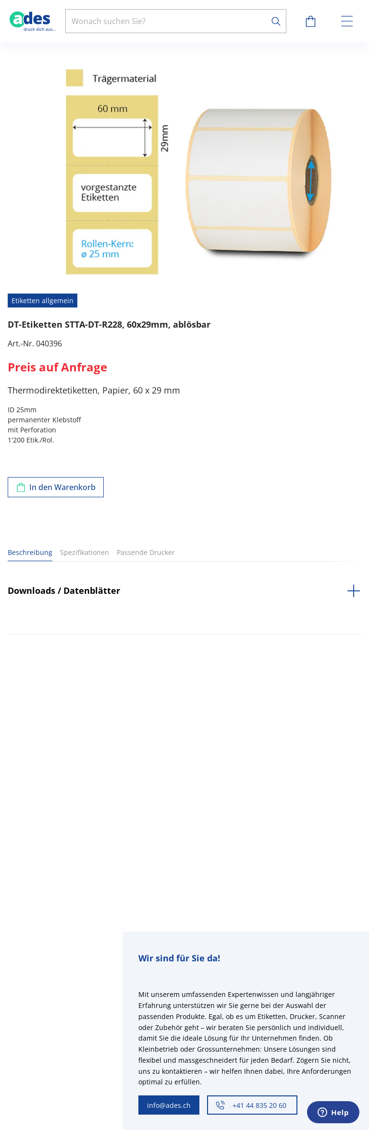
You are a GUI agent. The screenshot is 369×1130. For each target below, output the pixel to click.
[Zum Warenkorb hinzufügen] (56, 487)
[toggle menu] (346, 21)
